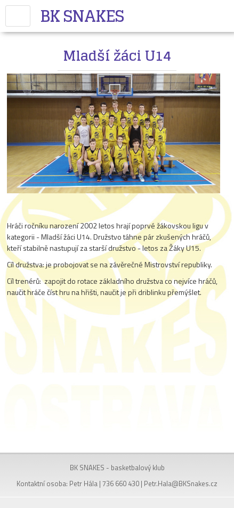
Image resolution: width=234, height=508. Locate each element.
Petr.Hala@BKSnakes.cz (180, 483)
